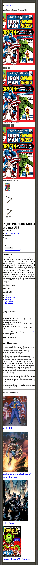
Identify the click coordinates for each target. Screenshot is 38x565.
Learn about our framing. (13, 250)
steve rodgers (9, 301)
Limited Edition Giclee (12, 233)
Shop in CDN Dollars (9, 240)
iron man (8, 299)
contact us (32, 332)
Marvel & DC (9, 5)
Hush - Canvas (8, 523)
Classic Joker (8, 428)
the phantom (9, 303)
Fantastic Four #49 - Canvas (15, 559)
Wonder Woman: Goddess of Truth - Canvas (16, 475)
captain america (10, 297)
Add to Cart (9, 248)
